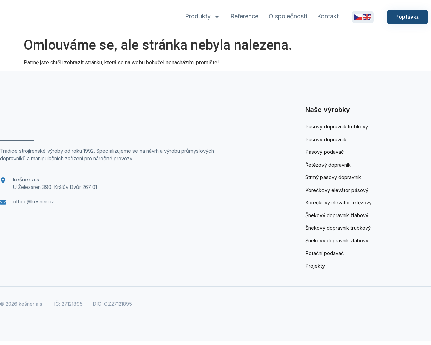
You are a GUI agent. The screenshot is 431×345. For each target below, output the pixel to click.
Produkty (201, 16)
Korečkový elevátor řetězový (339, 205)
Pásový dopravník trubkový (336, 127)
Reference (243, 16)
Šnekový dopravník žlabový (337, 217)
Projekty (315, 269)
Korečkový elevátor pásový (337, 192)
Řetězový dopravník (328, 166)
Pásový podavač (324, 153)
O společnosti (287, 16)
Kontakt (327, 16)
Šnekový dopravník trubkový (338, 231)
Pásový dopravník (325, 140)
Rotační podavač (324, 257)
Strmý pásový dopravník (333, 179)
